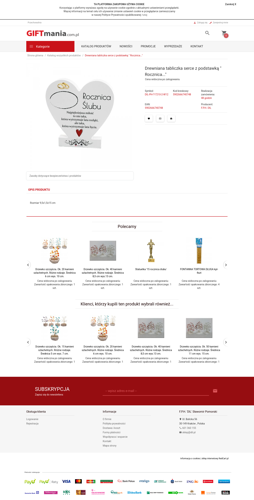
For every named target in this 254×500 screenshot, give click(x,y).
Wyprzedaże (173, 46)
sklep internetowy (210, 458)
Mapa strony (110, 445)
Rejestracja (32, 423)
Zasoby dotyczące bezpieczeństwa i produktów (55, 175)
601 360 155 (187, 428)
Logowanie (32, 419)
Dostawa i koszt (111, 428)
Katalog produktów (96, 46)
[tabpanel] (127, 205)
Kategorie (39, 46)
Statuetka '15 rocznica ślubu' (151, 269)
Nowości (126, 46)
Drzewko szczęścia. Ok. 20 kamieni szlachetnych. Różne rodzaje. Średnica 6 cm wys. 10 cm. (54, 273)
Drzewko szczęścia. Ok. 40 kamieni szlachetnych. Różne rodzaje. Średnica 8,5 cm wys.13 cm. (103, 273)
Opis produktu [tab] (39, 189)
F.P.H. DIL (206, 107)
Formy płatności (111, 432)
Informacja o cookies (190, 458)
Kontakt (196, 46)
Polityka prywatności (114, 423)
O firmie (107, 419)
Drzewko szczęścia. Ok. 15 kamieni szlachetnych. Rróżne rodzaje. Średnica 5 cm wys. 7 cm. (54, 350)
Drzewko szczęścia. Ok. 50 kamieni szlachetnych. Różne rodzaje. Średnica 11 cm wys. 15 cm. (199, 350)
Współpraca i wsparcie (115, 436)
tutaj (144, 14)
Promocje (148, 46)
